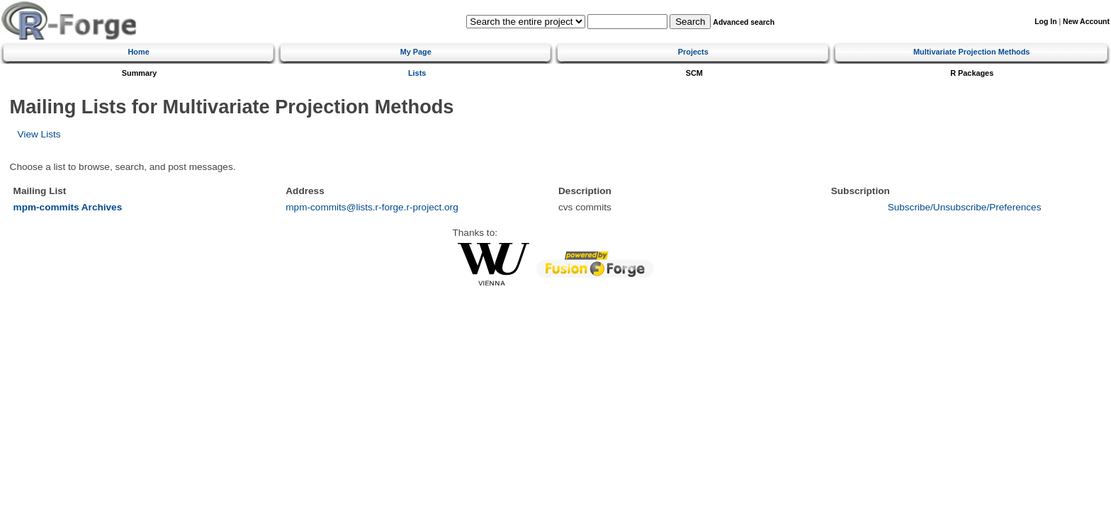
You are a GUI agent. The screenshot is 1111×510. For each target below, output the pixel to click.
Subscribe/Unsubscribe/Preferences (965, 207)
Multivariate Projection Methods (971, 51)
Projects (693, 51)
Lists (417, 73)
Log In (1045, 22)
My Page (416, 51)
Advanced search (743, 22)
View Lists (39, 134)
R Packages (971, 73)
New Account (1086, 22)
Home (139, 51)
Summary (139, 73)
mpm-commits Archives (68, 207)
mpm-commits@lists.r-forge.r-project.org (372, 207)
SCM (694, 73)
